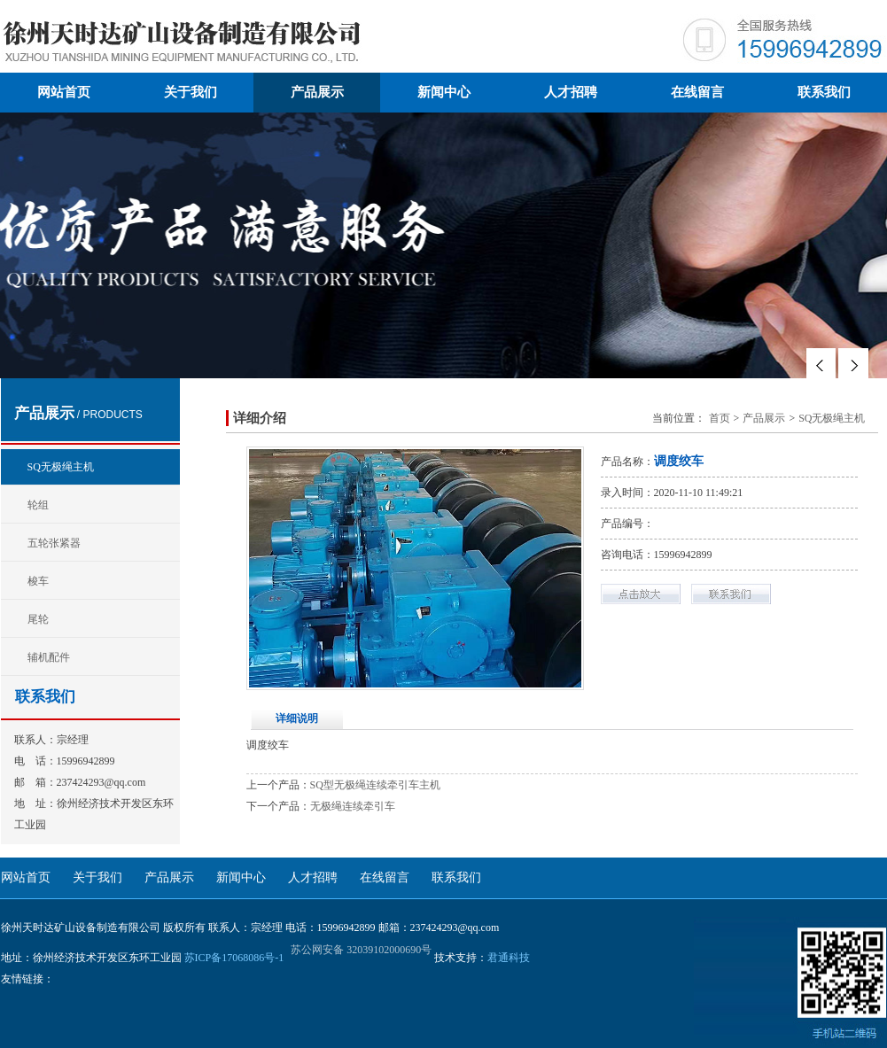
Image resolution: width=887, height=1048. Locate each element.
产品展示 (317, 92)
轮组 (38, 505)
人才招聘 (570, 92)
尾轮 (38, 619)
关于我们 (190, 92)
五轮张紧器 (54, 543)
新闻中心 (444, 92)
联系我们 (824, 92)
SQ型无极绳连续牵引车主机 (375, 785)
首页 (719, 418)
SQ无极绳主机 (60, 467)
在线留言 (697, 92)
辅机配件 (48, 657)
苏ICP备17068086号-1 (234, 957)
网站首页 (63, 92)
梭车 (38, 581)
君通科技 (508, 957)
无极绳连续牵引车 (352, 806)
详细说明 (297, 718)
